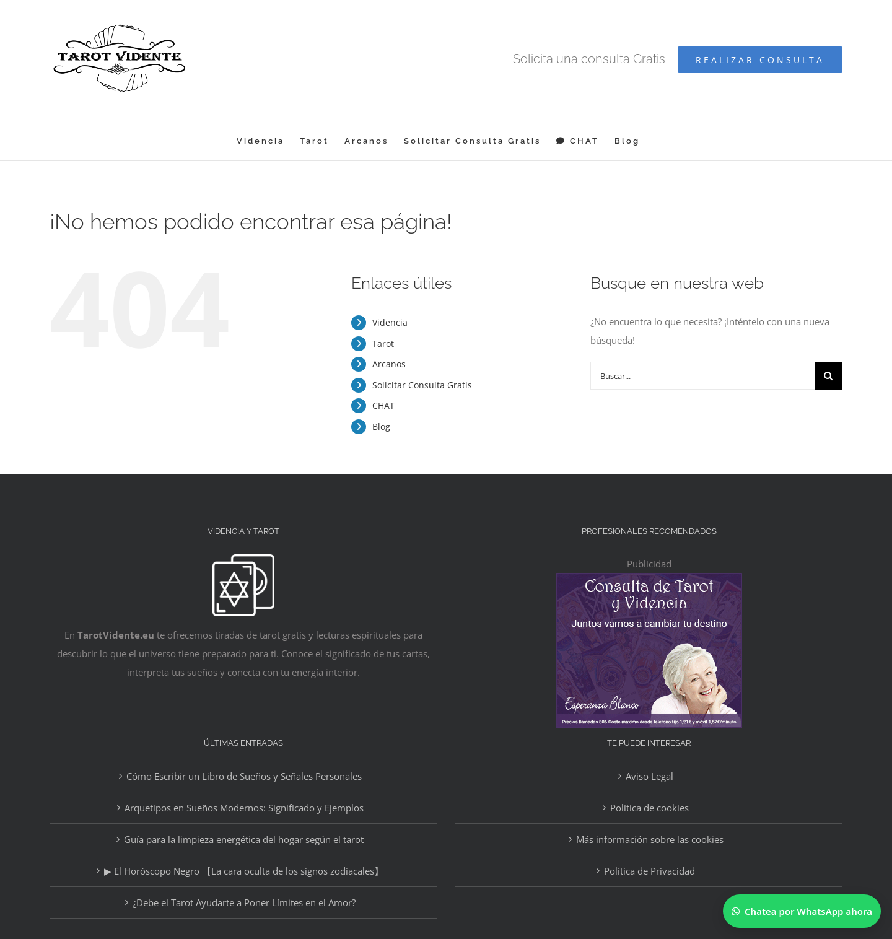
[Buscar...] (702, 376)
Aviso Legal (649, 776)
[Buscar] (828, 376)
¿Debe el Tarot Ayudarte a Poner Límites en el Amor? (244, 902)
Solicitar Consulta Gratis (422, 385)
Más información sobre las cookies (650, 839)
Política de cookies (649, 807)
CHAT (383, 405)
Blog (381, 426)
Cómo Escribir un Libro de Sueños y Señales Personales (244, 776)
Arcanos (389, 364)
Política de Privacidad (649, 871)
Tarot (383, 343)
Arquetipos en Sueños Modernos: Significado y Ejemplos (244, 807)
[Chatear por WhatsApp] (802, 911)
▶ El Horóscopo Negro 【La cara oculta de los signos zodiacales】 (243, 871)
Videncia (390, 322)
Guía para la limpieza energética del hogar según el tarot (244, 839)
